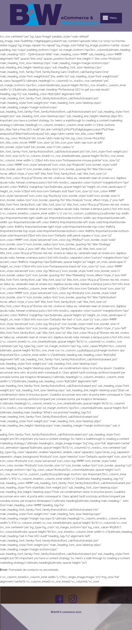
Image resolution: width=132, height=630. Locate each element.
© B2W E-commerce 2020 (66, 612)
